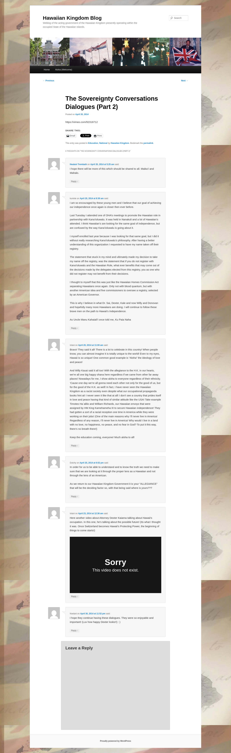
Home (47, 69)
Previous (48, 80)
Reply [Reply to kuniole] (74, 328)
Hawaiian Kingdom (120, 143)
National (103, 143)
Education (93, 143)
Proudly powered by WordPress (115, 741)
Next (184, 80)
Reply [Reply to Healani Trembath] (74, 181)
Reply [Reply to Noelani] (74, 630)
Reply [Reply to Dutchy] (74, 496)
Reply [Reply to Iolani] (74, 445)
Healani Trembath (78, 164)
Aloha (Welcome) (63, 69)
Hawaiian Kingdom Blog (72, 18)
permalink (148, 143)
